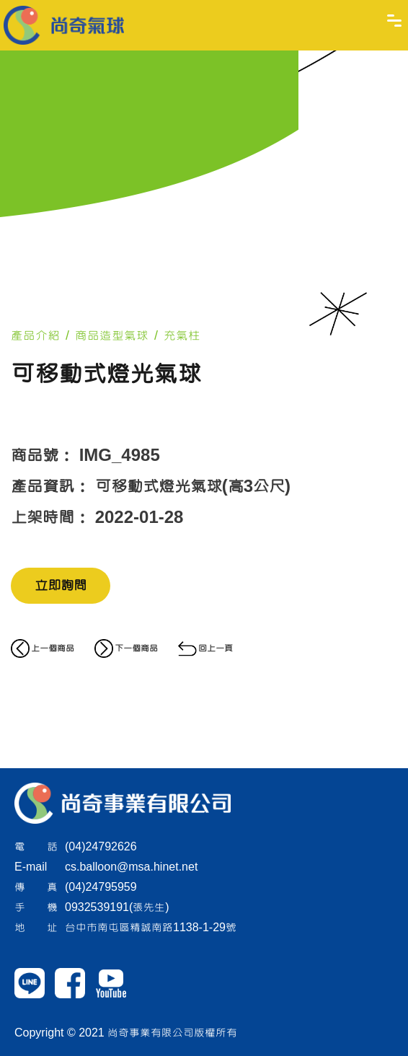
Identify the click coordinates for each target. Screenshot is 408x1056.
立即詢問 (61, 585)
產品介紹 (35, 336)
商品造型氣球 (111, 336)
